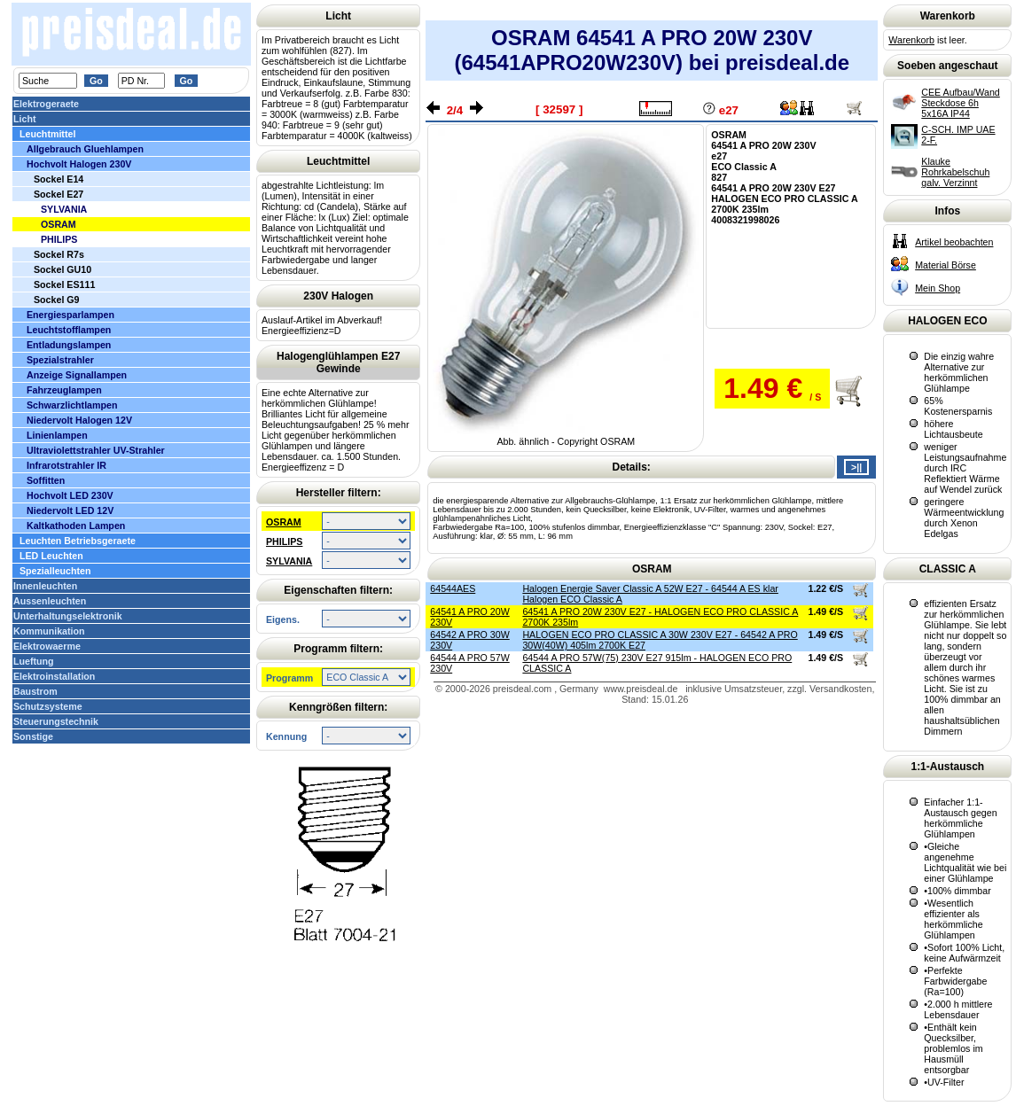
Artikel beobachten (954, 242)
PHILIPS (284, 541)
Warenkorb (911, 40)
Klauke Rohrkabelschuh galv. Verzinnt (955, 172)
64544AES (452, 588)
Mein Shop (937, 288)
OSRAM (283, 522)
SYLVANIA (289, 561)
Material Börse (945, 265)
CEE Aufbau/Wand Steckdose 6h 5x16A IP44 (960, 103)
